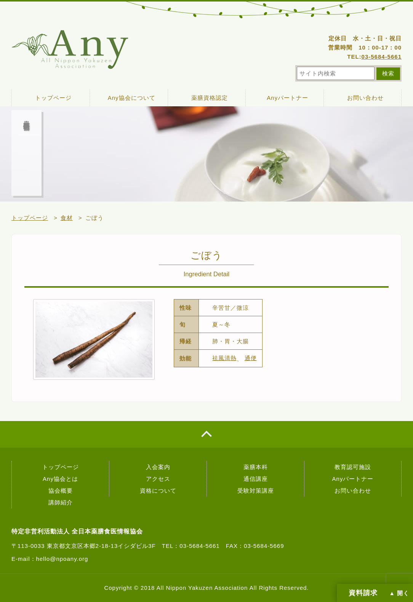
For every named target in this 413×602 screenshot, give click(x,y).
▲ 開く (399, 593)
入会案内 (158, 467)
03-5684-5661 (382, 56)
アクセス (158, 479)
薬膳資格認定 (209, 97)
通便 (251, 358)
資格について (158, 490)
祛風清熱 (224, 358)
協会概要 (60, 490)
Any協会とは (60, 479)
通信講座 (255, 479)
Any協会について (131, 97)
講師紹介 (60, 502)
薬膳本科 (255, 467)
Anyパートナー (287, 97)
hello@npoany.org (62, 559)
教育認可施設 (353, 467)
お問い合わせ (365, 97)
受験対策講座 (255, 490)
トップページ (53, 97)
